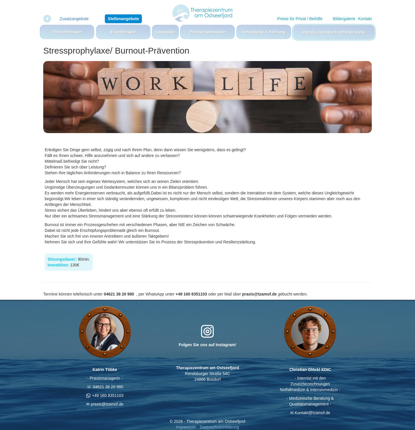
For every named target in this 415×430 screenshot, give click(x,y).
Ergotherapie (123, 32)
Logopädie (165, 32)
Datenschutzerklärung (219, 427)
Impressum (186, 427)
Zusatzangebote (74, 18)
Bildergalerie (344, 18)
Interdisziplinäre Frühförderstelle (333, 32)
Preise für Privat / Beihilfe (299, 18)
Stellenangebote (123, 18)
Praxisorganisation (207, 32)
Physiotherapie (66, 32)
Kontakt (365, 18)
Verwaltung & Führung (263, 32)
